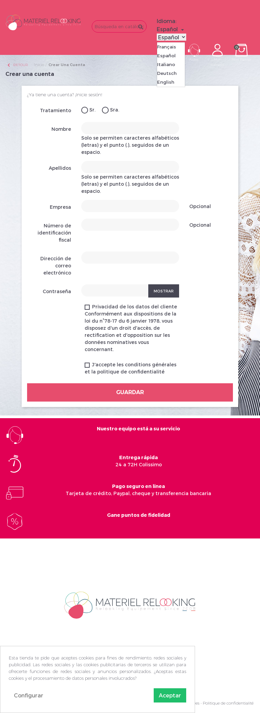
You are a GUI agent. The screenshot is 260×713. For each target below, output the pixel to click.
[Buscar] (119, 26)
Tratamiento (55, 110)
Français (166, 46)
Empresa (60, 207)
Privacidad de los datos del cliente (131, 328)
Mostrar (164, 291)
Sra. (110, 110)
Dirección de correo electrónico (55, 266)
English (165, 82)
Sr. (88, 110)
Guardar (130, 392)
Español (166, 55)
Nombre (61, 129)
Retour (17, 65)
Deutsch (167, 73)
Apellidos (60, 168)
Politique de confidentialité (228, 703)
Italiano (166, 64)
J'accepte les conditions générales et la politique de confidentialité (130, 368)
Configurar (28, 695)
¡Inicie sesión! (88, 94)
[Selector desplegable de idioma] (171, 29)
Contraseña (57, 291)
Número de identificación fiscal (54, 233)
